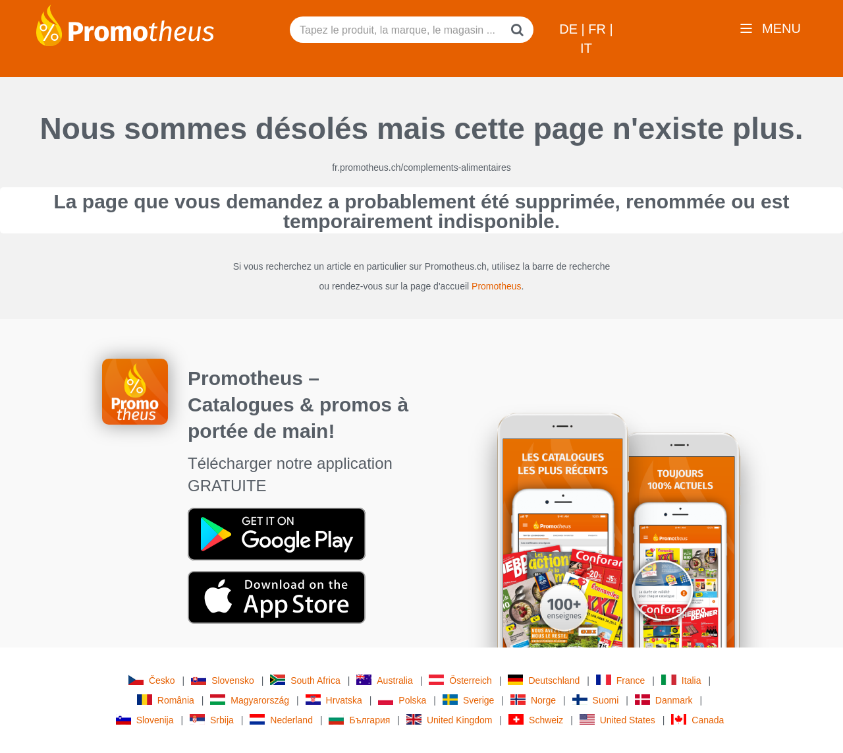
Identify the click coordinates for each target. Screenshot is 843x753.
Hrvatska (334, 700)
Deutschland (544, 680)
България (359, 719)
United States (617, 719)
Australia (384, 680)
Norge (533, 700)
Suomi (595, 700)
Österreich (460, 680)
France (620, 680)
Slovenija (145, 719)
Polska (402, 700)
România (165, 700)
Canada (697, 719)
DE (570, 29)
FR (598, 29)
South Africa (305, 680)
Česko (151, 680)
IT (586, 48)
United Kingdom (449, 719)
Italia (681, 680)
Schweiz (535, 719)
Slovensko (222, 680)
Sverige (468, 700)
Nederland (281, 719)
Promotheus (496, 286)
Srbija (212, 719)
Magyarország (249, 700)
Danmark (664, 700)
